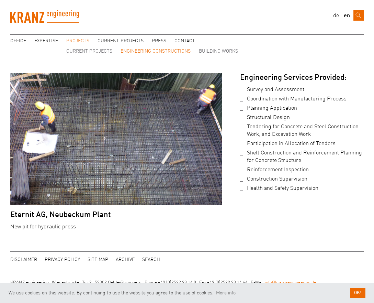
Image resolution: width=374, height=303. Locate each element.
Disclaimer (23, 259)
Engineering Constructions (156, 51)
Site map (98, 259)
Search (151, 259)
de (336, 16)
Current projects (121, 41)
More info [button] (226, 293)
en (347, 16)
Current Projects (89, 51)
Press (159, 41)
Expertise (46, 41)
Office (18, 41)
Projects (77, 41)
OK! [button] (357, 293)
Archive (125, 259)
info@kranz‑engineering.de (290, 282)
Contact (184, 41)
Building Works (218, 51)
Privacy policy (62, 259)
